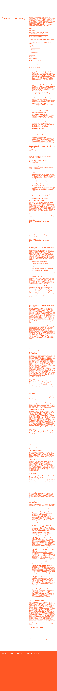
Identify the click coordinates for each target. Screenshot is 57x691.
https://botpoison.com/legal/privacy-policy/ (37, 346)
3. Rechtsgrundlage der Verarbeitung (36, 33)
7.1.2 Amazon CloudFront (35, 48)
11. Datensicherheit (33, 58)
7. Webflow (31, 43)
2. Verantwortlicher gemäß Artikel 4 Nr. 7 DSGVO (38, 32)
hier (34, 25)
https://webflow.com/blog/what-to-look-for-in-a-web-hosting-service (41, 390)
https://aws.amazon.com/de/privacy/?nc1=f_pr (38, 418)
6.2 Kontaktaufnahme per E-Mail (36, 40)
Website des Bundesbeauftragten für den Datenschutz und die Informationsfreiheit (41, 596)
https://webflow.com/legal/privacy (35, 365)
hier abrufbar (35, 67)
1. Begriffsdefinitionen (33, 30)
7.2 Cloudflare (32, 49)
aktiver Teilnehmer (45, 371)
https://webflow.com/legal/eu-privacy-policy (37, 367)
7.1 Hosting (32, 45)
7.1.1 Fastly (32, 46)
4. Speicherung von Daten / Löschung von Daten (38, 35)
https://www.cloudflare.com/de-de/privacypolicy (38, 438)
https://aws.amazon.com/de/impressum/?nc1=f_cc (42, 416)
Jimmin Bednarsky (5, 1)
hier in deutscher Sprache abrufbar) (38, 363)
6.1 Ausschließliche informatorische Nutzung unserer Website (42, 39)
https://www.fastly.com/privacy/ (40, 399)
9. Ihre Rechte (32, 55)
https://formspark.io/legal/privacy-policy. (40, 329)
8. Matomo (31, 53)
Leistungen (46, 1)
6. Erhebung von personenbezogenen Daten (37, 38)
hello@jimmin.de (35, 153)
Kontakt (53, 1)
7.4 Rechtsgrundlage (34, 52)
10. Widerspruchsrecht (33, 56)
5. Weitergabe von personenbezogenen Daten (38, 36)
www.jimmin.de (32, 18)
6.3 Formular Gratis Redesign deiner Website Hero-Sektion (41, 42)
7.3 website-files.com (34, 51)
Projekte (41, 1)
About (50, 1)
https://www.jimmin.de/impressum (35, 157)
